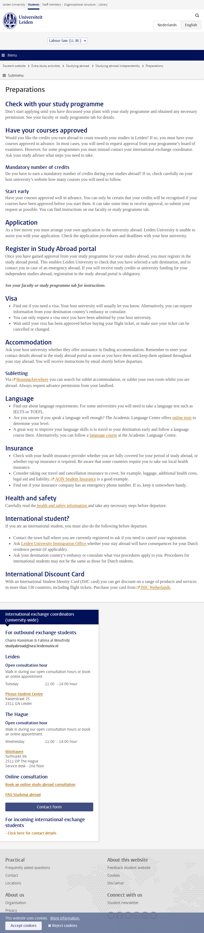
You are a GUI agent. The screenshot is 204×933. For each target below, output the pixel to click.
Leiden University (14, 5)
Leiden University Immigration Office (54, 543)
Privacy (11, 910)
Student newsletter (123, 902)
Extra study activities (45, 66)
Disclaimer (115, 883)
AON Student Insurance (75, 479)
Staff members (51, 5)
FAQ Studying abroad (23, 794)
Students (33, 5)
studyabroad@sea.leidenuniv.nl (31, 646)
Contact (11, 875)
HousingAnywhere (32, 379)
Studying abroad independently (117, 66)
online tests (182, 417)
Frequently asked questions (27, 867)
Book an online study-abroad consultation (40, 784)
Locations (13, 883)
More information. (65, 918)
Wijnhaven (14, 751)
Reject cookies (64, 925)
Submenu (16, 75)
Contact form (49, 807)
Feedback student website (128, 867)
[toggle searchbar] (197, 15)
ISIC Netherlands (155, 587)
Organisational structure (80, 5)
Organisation (15, 902)
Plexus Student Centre (24, 694)
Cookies (113, 875)
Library (103, 5)
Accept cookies (23, 925)
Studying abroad (77, 66)
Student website (14, 66)
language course (103, 435)
